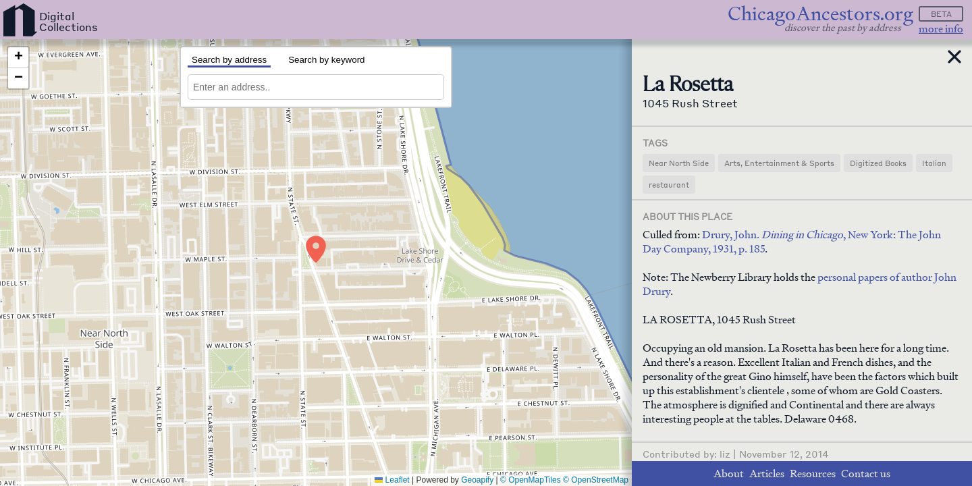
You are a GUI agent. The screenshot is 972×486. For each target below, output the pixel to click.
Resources (813, 473)
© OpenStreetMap (595, 480)
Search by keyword (326, 60)
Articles (766, 473)
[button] (315, 249)
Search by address (229, 60)
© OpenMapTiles (530, 480)
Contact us (865, 473)
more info (941, 29)
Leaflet (392, 480)
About (728, 473)
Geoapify (477, 480)
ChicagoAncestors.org (820, 14)
